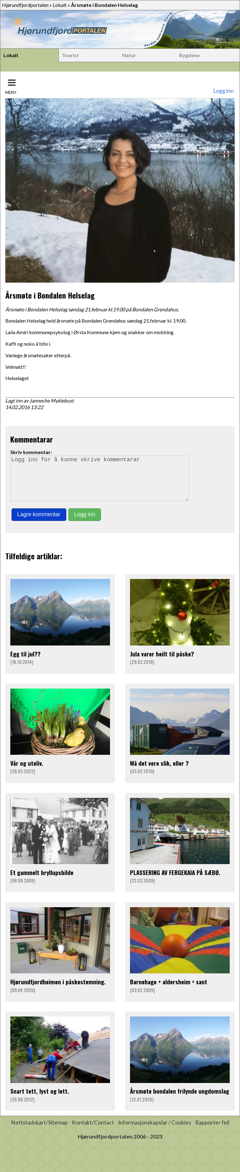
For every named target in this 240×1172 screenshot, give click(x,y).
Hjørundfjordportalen (25, 5)
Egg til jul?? (25, 662)
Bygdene (189, 55)
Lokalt (60, 5)
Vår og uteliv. (26, 772)
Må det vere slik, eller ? (159, 772)
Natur (129, 55)
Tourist (70, 55)
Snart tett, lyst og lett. (39, 1099)
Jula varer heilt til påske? (162, 662)
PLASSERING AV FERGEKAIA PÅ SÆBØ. (175, 881)
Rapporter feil (212, 1131)
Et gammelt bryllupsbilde (41, 881)
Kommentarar (31, 439)
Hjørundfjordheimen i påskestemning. (58, 990)
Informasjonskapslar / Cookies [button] (154, 1131)
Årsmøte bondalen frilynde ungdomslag (179, 1099)
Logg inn (223, 90)
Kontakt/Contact (93, 1131)
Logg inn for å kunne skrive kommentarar (102, 483)
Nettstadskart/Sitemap (39, 1131)
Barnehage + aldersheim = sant (168, 990)
